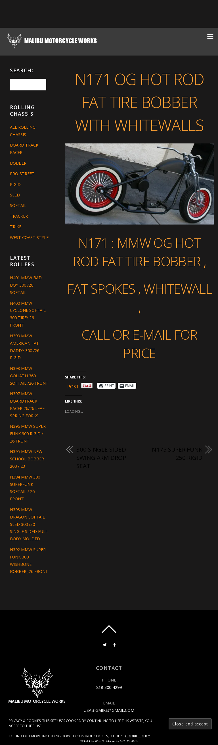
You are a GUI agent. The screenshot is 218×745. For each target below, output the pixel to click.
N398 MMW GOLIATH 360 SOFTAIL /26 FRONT (29, 376)
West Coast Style (29, 237)
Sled (15, 195)
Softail (18, 205)
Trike (15, 226)
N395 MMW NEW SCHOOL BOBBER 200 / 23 (27, 459)
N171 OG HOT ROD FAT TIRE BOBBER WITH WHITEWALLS (139, 101)
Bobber (18, 163)
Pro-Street (22, 173)
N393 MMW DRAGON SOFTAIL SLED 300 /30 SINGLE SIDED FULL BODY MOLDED (29, 524)
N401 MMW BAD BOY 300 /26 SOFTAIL (26, 285)
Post (73, 386)
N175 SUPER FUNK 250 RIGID (176, 453)
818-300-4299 (109, 687)
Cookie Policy (137, 736)
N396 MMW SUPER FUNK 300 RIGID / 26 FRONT (28, 434)
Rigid (15, 184)
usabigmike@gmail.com (109, 710)
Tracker (19, 216)
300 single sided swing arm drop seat (101, 457)
